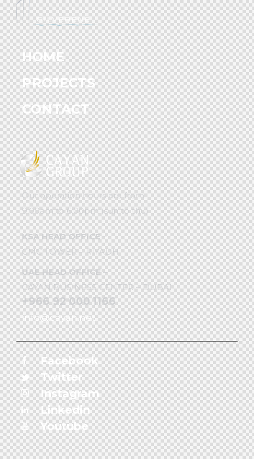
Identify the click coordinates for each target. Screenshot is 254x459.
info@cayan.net (59, 317)
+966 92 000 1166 (69, 301)
